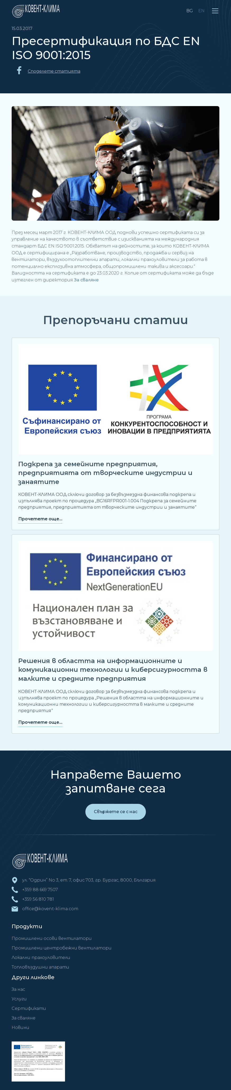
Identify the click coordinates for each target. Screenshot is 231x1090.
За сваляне (86, 279)
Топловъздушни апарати (40, 967)
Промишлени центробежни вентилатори (62, 948)
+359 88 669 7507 (40, 889)
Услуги (19, 998)
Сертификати (29, 1008)
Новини (20, 1027)
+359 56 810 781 (38, 899)
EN (201, 10)
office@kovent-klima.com (50, 908)
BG (189, 10)
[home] (37, 10)
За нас (18, 989)
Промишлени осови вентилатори (52, 938)
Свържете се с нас (115, 811)
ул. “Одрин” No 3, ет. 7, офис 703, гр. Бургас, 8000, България (89, 880)
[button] (215, 11)
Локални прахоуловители (41, 957)
